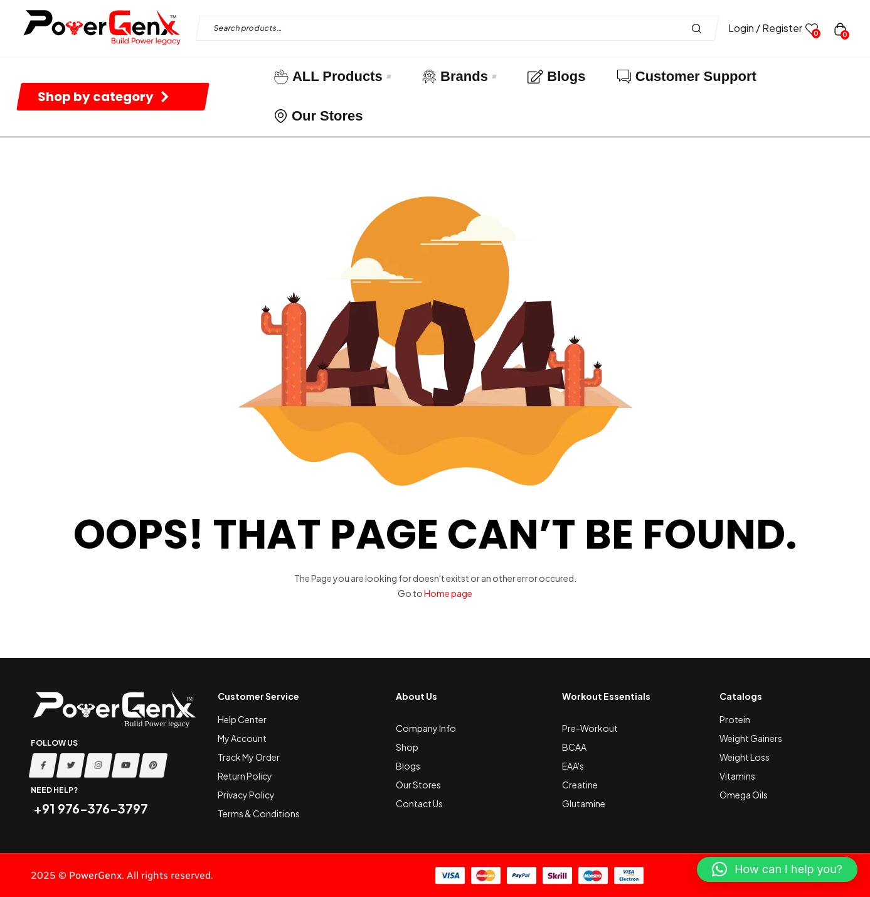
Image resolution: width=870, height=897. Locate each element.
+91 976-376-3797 (89, 808)
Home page (448, 593)
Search (699, 28)
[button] (777, 869)
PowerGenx (95, 875)
